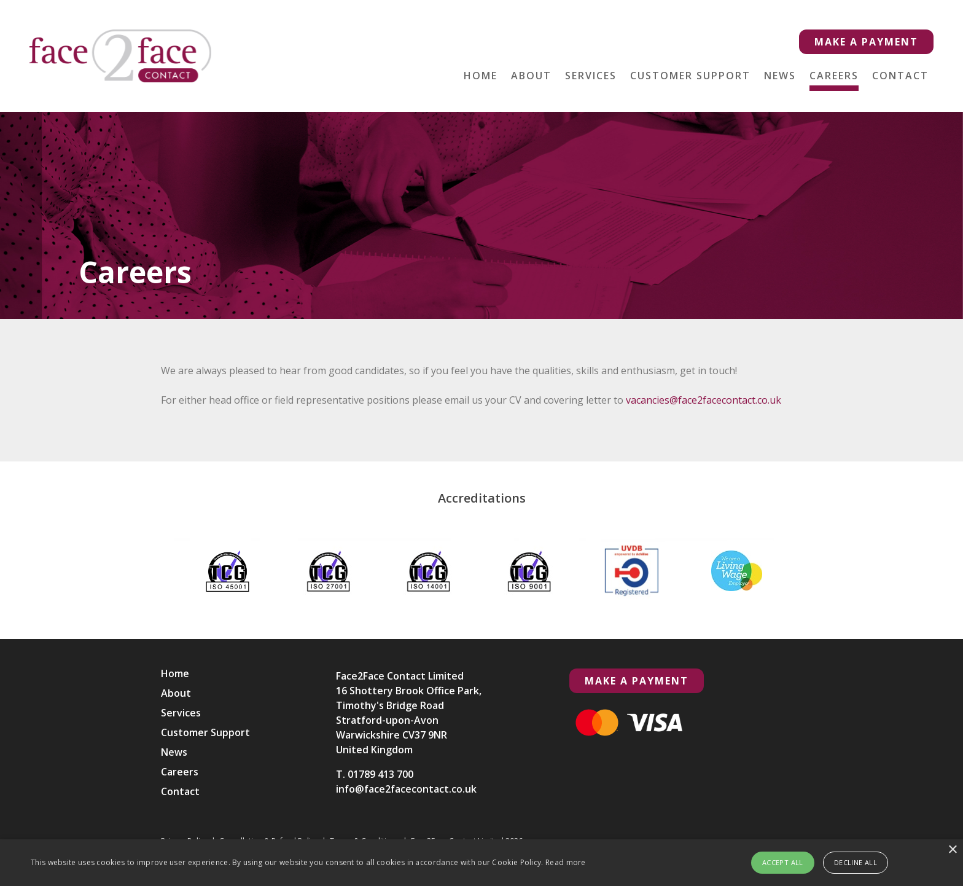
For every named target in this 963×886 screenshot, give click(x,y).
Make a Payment (866, 42)
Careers (834, 75)
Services (591, 75)
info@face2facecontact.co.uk (406, 789)
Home (480, 75)
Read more (565, 862)
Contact (900, 75)
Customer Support (690, 75)
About (531, 75)
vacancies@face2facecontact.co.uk (700, 400)
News (780, 75)
